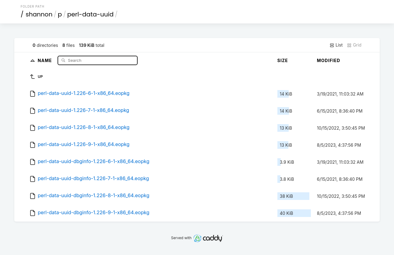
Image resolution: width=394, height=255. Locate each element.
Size (282, 60)
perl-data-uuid (90, 14)
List (336, 45)
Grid (354, 45)
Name (45, 60)
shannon (39, 14)
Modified (328, 60)
